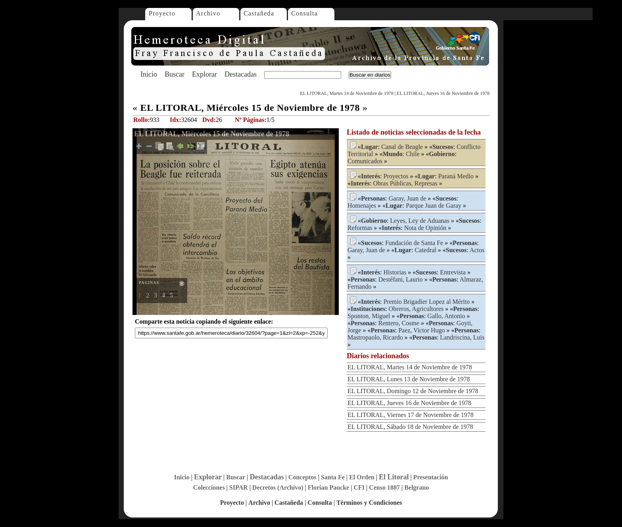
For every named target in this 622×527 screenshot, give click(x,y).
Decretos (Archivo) (277, 487)
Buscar (174, 74)
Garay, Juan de (407, 198)
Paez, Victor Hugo (421, 330)
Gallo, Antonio (446, 316)
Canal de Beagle (402, 146)
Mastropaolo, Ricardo (375, 337)
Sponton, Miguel (368, 316)
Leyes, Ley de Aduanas (419, 220)
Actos (477, 250)
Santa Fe (333, 477)
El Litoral (394, 477)
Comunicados (364, 161)
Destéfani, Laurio (400, 279)
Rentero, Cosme (398, 323)
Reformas (359, 227)
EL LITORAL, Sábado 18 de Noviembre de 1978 (410, 426)
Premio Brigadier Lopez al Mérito (426, 301)
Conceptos (302, 477)
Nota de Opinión (425, 227)
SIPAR (238, 487)
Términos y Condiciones (369, 502)
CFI (359, 487)
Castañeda (259, 13)
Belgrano (416, 487)
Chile (413, 154)
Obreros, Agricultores (416, 308)
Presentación (430, 477)
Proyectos (395, 176)
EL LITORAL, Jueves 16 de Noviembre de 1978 (443, 93)
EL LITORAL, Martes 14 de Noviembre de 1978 (346, 93)
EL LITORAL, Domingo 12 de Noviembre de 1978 (412, 391)
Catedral (425, 250)
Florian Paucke (328, 487)
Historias (394, 272)
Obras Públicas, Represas (405, 183)
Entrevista (453, 272)
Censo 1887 (384, 487)
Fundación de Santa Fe (414, 242)
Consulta (304, 13)
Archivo (208, 13)
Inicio (148, 74)
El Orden (361, 477)
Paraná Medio (456, 176)
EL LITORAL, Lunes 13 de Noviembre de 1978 (408, 379)
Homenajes (361, 205)
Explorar (204, 74)
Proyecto (162, 13)
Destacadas (241, 74)
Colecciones (209, 487)
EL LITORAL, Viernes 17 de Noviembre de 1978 (410, 414)
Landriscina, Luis (462, 337)
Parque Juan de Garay (433, 205)
